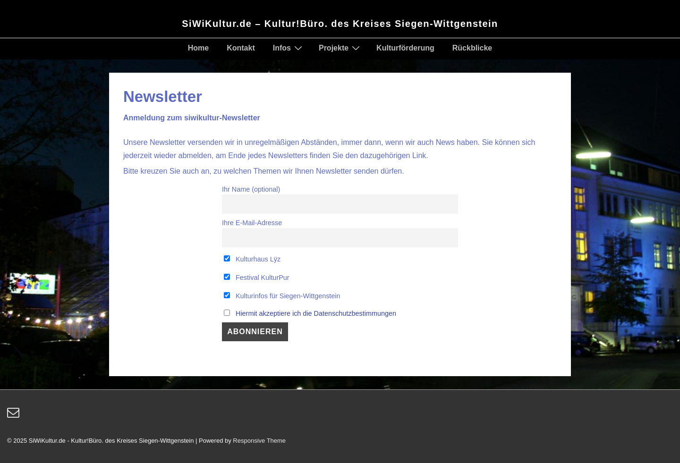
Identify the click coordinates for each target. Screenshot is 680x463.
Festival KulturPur (256, 277)
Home (198, 48)
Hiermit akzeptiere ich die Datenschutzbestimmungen (316, 313)
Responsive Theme (259, 440)
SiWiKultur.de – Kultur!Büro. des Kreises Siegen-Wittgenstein (340, 23)
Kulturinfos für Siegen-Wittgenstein (282, 296)
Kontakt (241, 48)
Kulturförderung (405, 48)
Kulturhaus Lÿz (252, 259)
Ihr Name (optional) (251, 189)
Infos (289, 47)
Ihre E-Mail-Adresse (252, 223)
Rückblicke (472, 48)
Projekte (340, 47)
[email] (14, 415)
